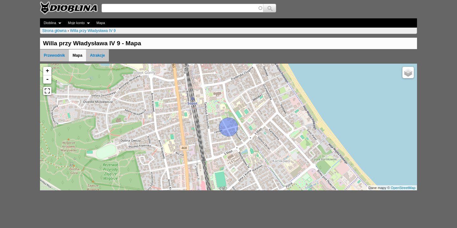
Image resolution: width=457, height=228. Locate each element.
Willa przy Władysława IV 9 (93, 30)
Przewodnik (54, 55)
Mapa (100, 23)
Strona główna (54, 30)
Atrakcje (97, 55)
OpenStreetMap (403, 188)
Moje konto (77, 23)
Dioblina (50, 23)
